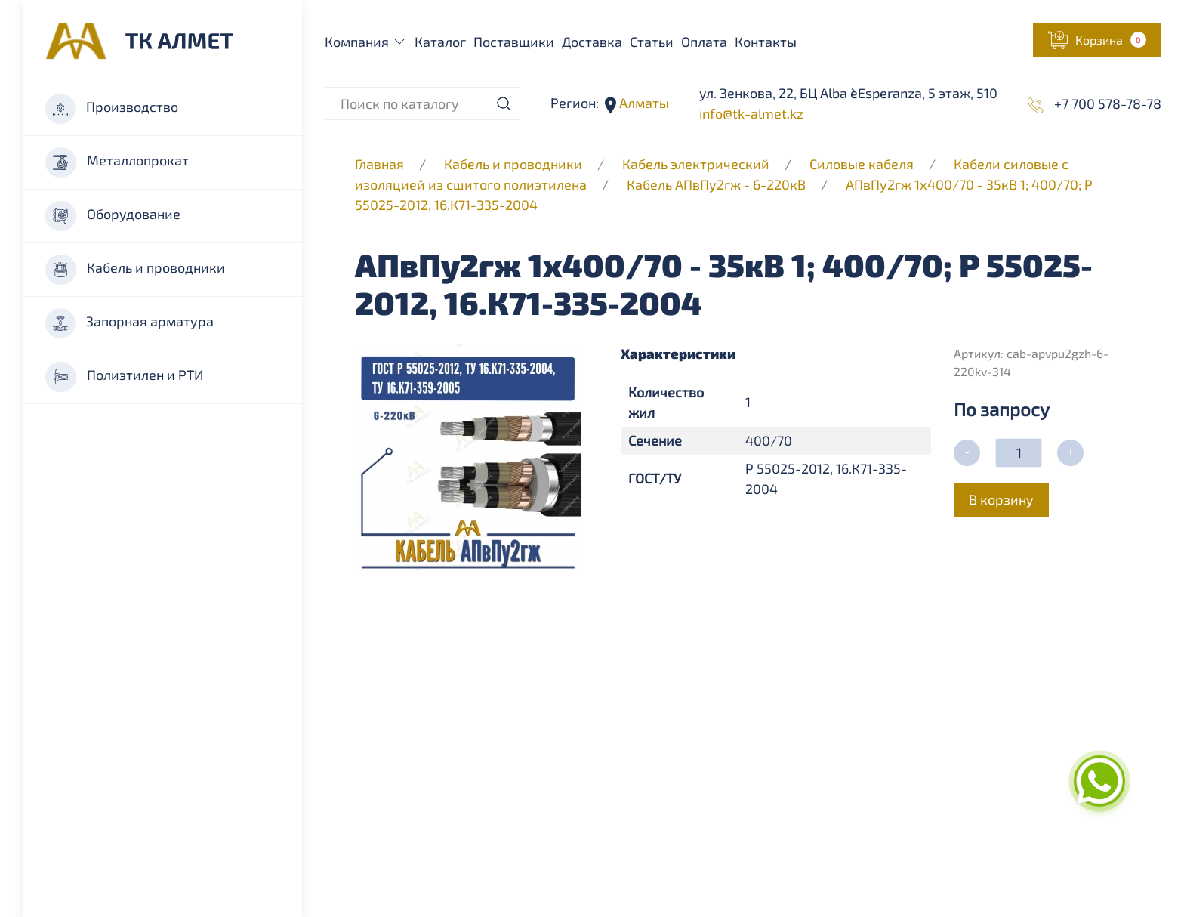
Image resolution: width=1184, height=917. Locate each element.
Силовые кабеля (863, 164)
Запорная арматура (129, 323)
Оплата (704, 41)
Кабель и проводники (135, 270)
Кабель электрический (695, 164)
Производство (111, 109)
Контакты (766, 41)
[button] (1097, 40)
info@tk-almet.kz (751, 113)
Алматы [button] (642, 102)
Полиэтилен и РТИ (124, 377)
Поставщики (513, 41)
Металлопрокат (117, 162)
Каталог (440, 41)
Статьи (652, 41)
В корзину (1001, 499)
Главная (379, 164)
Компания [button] (366, 41)
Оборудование (112, 216)
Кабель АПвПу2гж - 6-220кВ (716, 184)
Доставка (592, 41)
